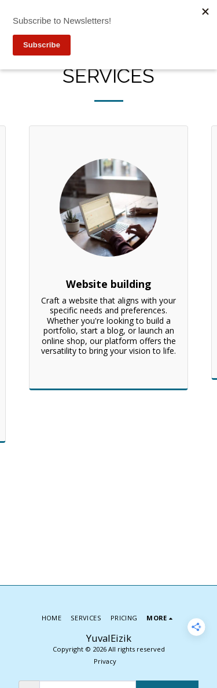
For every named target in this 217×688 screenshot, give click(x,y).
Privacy (105, 661)
